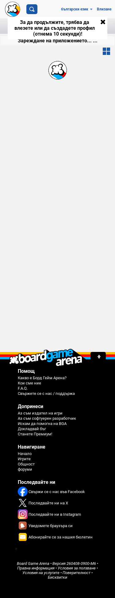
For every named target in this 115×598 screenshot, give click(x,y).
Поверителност (76, 572)
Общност (26, 464)
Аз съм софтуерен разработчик (47, 418)
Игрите (24, 459)
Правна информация (36, 568)
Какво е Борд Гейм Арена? (42, 378)
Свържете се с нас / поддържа (46, 393)
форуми (25, 469)
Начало (25, 453)
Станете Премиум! (35, 434)
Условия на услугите (40, 572)
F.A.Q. (23, 388)
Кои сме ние (29, 383)
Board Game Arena (33, 563)
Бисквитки (57, 577)
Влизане (104, 9)
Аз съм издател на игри (40, 413)
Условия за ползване (77, 568)
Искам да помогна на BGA (42, 423)
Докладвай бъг (32, 428)
